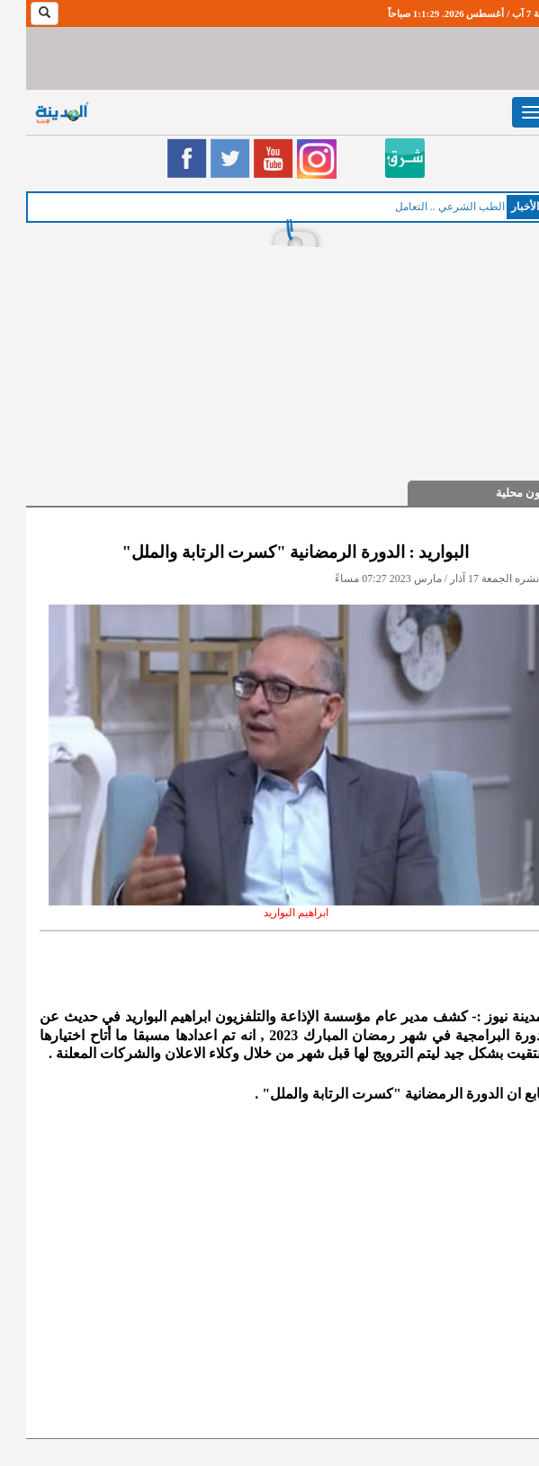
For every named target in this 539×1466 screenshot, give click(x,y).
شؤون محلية (500, 492)
